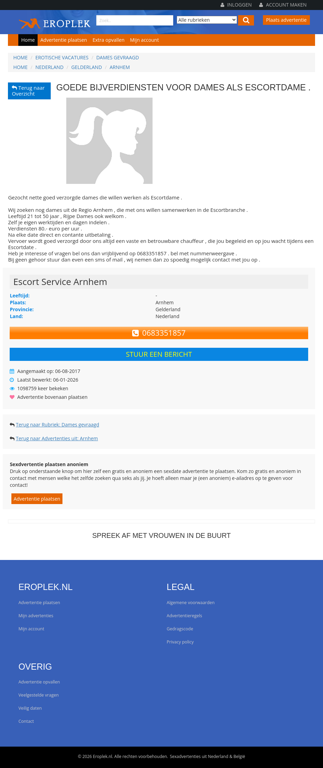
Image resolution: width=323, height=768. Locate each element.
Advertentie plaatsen (63, 40)
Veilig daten (30, 708)
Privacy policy (180, 642)
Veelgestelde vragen (38, 695)
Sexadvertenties (185, 756)
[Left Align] (246, 20)
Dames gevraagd (117, 57)
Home (28, 40)
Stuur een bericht (159, 354)
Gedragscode (180, 629)
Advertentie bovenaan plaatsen (52, 397)
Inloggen (236, 4)
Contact (26, 721)
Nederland (49, 67)
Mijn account (144, 40)
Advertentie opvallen (39, 682)
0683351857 (159, 332)
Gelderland (86, 67)
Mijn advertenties (35, 616)
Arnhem (120, 67)
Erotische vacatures (61, 57)
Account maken (282, 4)
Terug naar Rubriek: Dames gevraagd (57, 424)
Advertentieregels (184, 616)
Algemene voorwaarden (191, 602)
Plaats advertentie (286, 20)
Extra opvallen (108, 40)
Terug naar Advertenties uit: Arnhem (57, 438)
